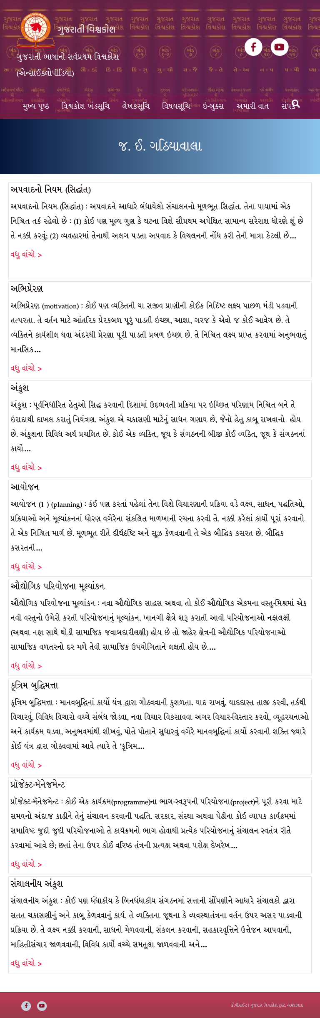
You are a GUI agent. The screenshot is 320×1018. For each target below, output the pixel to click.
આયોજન (25, 487)
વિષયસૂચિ (176, 106)
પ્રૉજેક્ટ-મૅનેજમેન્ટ (38, 784)
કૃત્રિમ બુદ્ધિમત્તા (34, 685)
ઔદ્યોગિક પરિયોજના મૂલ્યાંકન (58, 586)
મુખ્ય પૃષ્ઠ (36, 106)
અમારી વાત (253, 106)
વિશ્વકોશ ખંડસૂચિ (86, 106)
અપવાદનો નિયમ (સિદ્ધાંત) (51, 189)
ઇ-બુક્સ (213, 106)
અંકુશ (20, 388)
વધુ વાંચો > (26, 254)
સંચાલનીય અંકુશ (37, 884)
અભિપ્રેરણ (27, 289)
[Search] (295, 103)
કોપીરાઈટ (239, 1005)
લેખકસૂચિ (136, 106)
